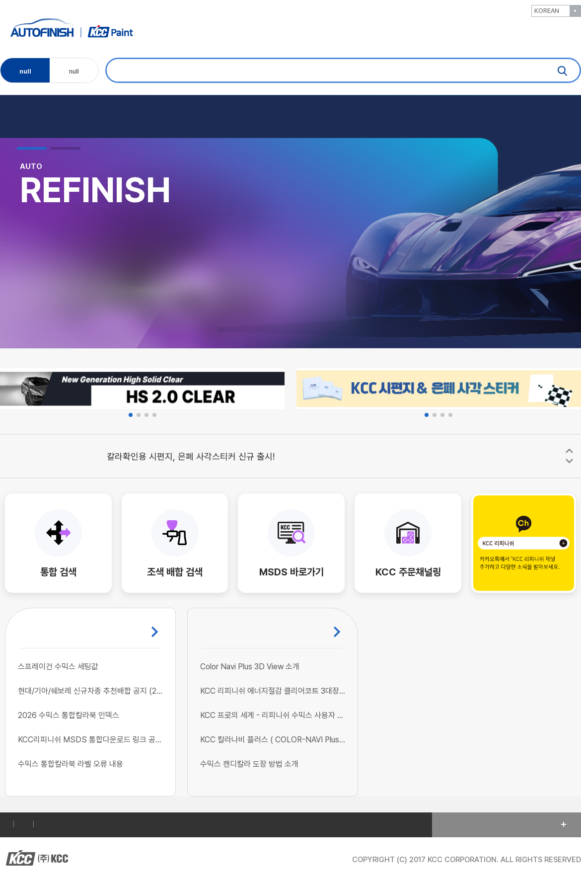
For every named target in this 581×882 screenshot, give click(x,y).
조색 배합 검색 (175, 572)
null (25, 69)
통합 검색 (58, 572)
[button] (32, 148)
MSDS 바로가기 (291, 572)
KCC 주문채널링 (408, 572)
